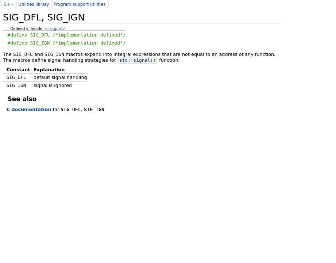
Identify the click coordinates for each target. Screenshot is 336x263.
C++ (8, 4)
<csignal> (55, 28)
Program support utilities (79, 4)
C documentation (29, 109)
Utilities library (33, 4)
